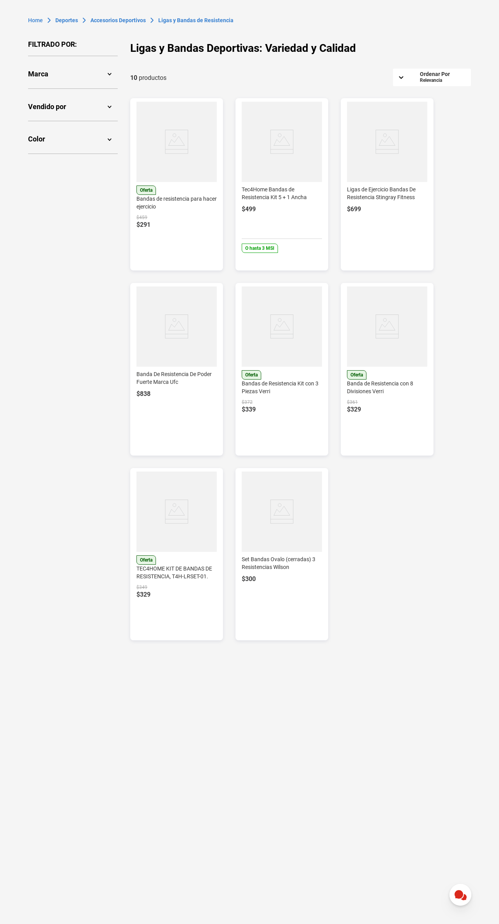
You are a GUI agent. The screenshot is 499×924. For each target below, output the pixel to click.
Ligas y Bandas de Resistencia (196, 20)
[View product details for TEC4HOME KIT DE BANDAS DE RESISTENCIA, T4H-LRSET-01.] (176, 554)
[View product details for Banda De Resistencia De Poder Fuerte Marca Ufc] (176, 369)
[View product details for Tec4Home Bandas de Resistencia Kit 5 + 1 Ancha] (282, 184)
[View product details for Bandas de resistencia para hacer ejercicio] (176, 184)
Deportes (66, 20)
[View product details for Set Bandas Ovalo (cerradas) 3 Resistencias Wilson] (282, 554)
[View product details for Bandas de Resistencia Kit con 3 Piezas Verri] (282, 369)
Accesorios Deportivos (118, 20)
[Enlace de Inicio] (35, 20)
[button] (73, 74)
